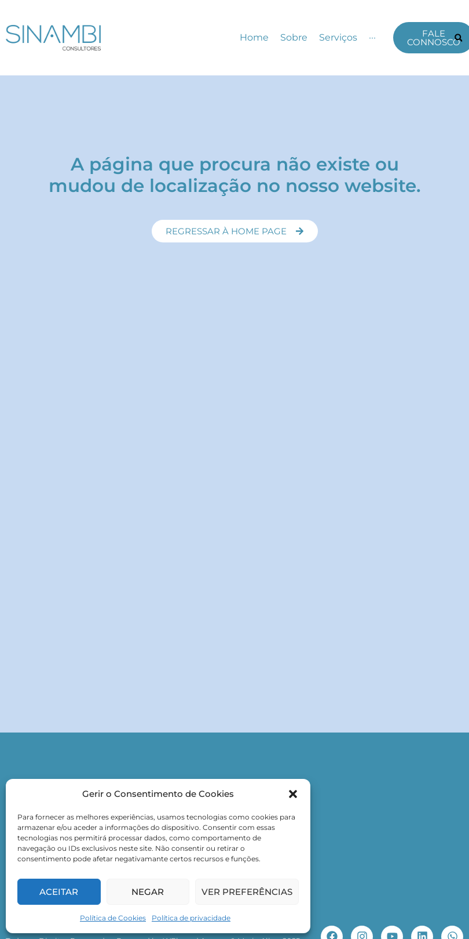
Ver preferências (246, 891)
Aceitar (58, 891)
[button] (293, 794)
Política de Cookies (113, 917)
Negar (147, 891)
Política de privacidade (191, 917)
